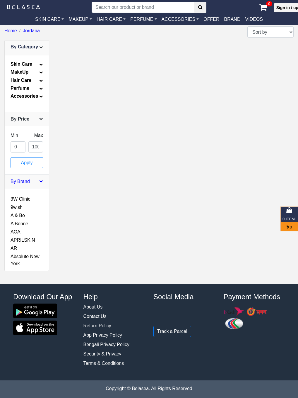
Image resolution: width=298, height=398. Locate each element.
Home (10, 30)
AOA (15, 231)
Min (14, 135)
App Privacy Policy (102, 335)
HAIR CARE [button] (109, 19)
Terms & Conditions (103, 363)
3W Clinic (20, 199)
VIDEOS (254, 19)
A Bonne (19, 223)
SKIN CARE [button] (47, 19)
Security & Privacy (102, 353)
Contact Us (95, 316)
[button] (180, 19)
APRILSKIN (23, 240)
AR (14, 248)
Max (38, 135)
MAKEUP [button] (78, 19)
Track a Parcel (172, 331)
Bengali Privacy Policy (106, 344)
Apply (26, 162)
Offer (211, 19)
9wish (17, 207)
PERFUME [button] (141, 19)
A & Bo (18, 215)
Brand (232, 19)
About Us (93, 306)
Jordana (31, 30)
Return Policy (97, 325)
